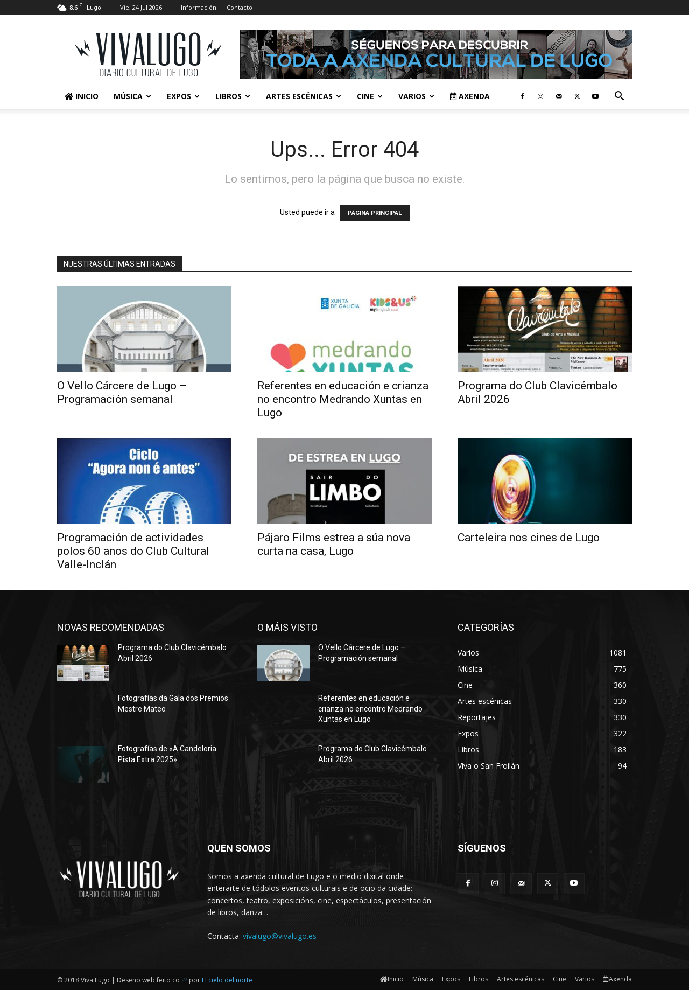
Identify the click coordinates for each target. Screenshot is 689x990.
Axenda (470, 96)
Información (198, 7)
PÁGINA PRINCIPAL (375, 213)
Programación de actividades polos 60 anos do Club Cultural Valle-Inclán (133, 551)
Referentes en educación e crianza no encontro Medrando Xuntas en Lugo (342, 399)
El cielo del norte (227, 980)
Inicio (82, 96)
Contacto (239, 7)
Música (132, 96)
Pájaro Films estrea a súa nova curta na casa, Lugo (333, 544)
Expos (183, 96)
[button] (619, 97)
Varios (416, 96)
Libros (232, 96)
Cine (370, 96)
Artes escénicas (303, 96)
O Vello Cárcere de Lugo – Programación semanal (122, 392)
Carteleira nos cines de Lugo (529, 537)
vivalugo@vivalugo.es (280, 936)
